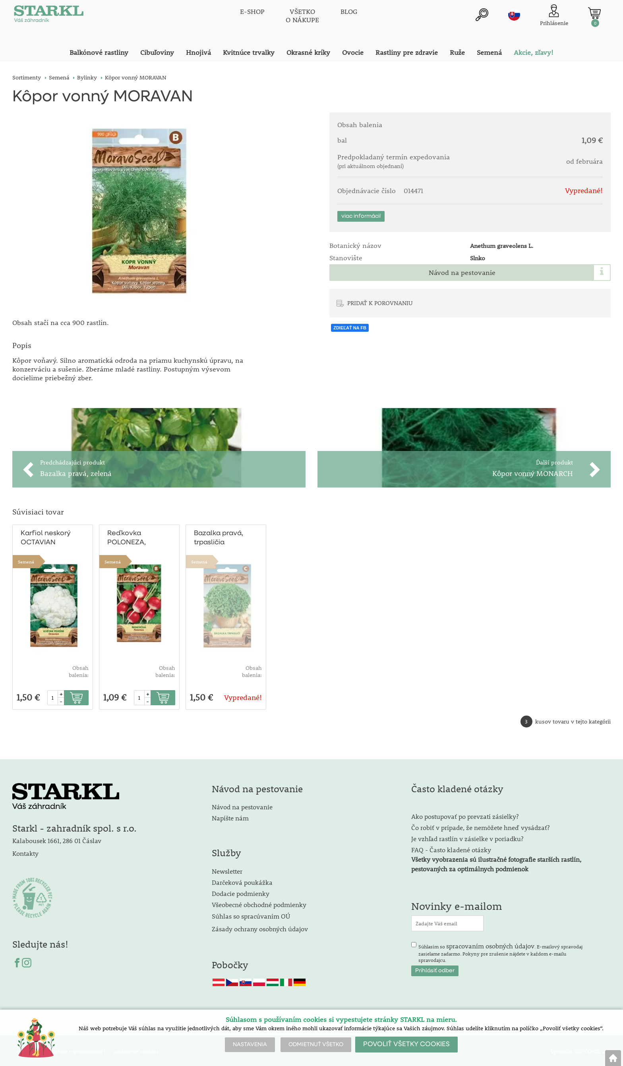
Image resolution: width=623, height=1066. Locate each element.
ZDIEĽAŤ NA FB (349, 327)
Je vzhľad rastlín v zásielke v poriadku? (467, 837)
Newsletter (227, 869)
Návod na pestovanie (462, 272)
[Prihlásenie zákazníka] (554, 15)
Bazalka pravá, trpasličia (218, 536)
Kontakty (25, 851)
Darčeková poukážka (242, 880)
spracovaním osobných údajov (490, 944)
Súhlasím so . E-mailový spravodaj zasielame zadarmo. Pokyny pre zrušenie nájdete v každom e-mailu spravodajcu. (500, 951)
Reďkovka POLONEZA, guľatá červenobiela (129, 537)
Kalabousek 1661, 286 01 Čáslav (56, 839)
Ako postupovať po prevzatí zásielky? (465, 815)
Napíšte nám (230, 816)
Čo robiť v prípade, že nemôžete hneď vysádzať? (480, 826)
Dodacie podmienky (240, 892)
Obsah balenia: (79, 670)
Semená (26, 560)
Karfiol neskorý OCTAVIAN (45, 536)
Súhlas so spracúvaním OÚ (251, 914)
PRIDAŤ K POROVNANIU (380, 303)
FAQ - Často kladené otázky (451, 848)
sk (514, 15)
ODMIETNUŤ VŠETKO (315, 1044)
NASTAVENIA (250, 1044)
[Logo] (48, 15)
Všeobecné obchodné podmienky (259, 903)
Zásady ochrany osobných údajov (261, 927)
